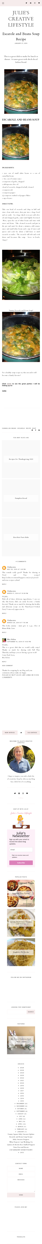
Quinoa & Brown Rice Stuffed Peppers (21, 1145)
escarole (21, 428)
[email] (21, 849)
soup (34, 428)
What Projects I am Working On (21, 1142)
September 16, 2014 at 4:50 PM (19, 642)
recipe (28, 428)
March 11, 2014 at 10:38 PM (17, 593)
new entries (10, 732)
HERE (9, 384)
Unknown (11, 567)
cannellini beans (9, 428)
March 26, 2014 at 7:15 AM (17, 623)
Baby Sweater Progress (21, 1139)
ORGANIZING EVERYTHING (21, 1150)
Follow (21, 798)
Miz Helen (11, 639)
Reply (4, 584)
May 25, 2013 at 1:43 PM (16, 569)
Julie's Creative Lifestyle (21, 19)
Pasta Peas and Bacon (21, 1147)
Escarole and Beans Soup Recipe (21, 1137)
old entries (32, 732)
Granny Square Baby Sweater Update (21, 1134)
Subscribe (21, 863)
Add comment (7, 665)
